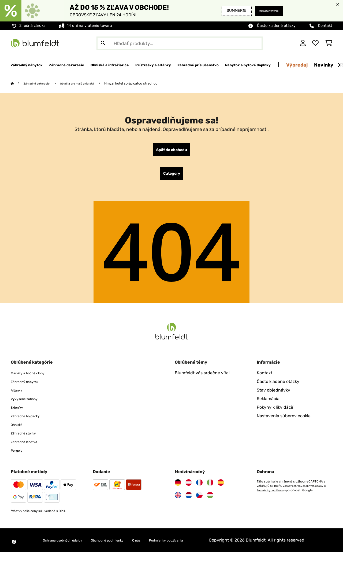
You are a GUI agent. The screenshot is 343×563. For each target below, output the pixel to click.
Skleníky (19, 411)
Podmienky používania (275, 494)
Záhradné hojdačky (30, 420)
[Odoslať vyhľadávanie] (103, 43)
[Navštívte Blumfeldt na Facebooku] (14, 549)
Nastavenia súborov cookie (284, 420)
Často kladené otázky (276, 25)
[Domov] (17, 84)
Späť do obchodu (171, 151)
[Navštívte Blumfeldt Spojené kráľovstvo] (178, 499)
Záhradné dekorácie (40, 84)
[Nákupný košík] (328, 43)
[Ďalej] (339, 65)
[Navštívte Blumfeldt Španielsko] (221, 487)
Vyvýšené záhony (28, 403)
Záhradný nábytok (29, 386)
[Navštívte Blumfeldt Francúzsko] (199, 487)
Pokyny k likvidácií (275, 411)
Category (171, 177)
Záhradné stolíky (27, 437)
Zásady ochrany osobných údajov (307, 490)
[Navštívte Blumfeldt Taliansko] (210, 487)
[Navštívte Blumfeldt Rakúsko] (188, 487)
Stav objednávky (273, 394)
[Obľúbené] (315, 43)
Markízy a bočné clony (33, 377)
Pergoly (18, 454)
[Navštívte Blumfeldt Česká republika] (199, 499)
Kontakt (325, 25)
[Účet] (303, 43)
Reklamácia (268, 403)
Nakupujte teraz (263, 10)
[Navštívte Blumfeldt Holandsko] (188, 499)
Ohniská (19, 429)
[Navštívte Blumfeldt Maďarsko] (210, 499)
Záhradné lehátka (28, 446)
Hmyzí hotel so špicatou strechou (144, 84)
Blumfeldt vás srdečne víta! (202, 377)
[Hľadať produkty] (179, 43)
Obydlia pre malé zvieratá (87, 84)
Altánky (18, 394)
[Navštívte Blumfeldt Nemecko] (178, 487)
